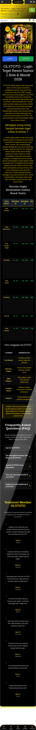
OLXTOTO (11, 14)
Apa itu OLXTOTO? (18, 448)
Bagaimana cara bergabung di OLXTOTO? (18, 485)
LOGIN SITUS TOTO (6, 6)
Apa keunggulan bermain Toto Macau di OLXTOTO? (18, 457)
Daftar (18, 727)
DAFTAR (26, 59)
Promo (4, 727)
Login (11, 727)
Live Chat (32, 727)
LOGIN (9, 59)
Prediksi (25, 727)
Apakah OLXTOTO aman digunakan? (18, 466)
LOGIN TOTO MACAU (20, 6)
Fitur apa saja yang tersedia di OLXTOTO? (18, 476)
